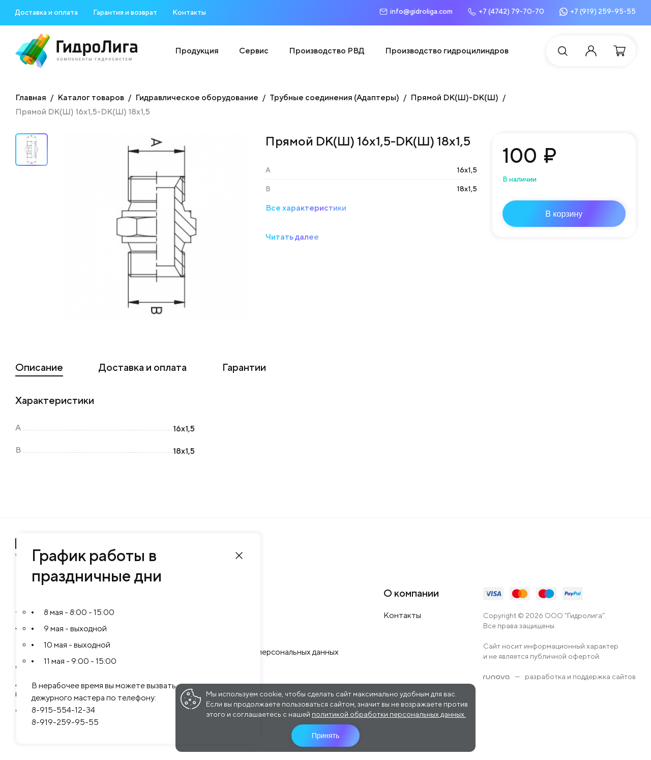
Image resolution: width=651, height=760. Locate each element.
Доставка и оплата (46, 12)
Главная (30, 97)
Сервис (254, 50)
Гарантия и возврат (125, 12)
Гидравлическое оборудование (196, 97)
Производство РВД (327, 50)
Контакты (189, 12)
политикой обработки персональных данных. (389, 714)
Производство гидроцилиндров (447, 50)
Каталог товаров (90, 97)
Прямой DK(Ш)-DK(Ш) (454, 97)
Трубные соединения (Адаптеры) (334, 97)
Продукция (197, 50)
